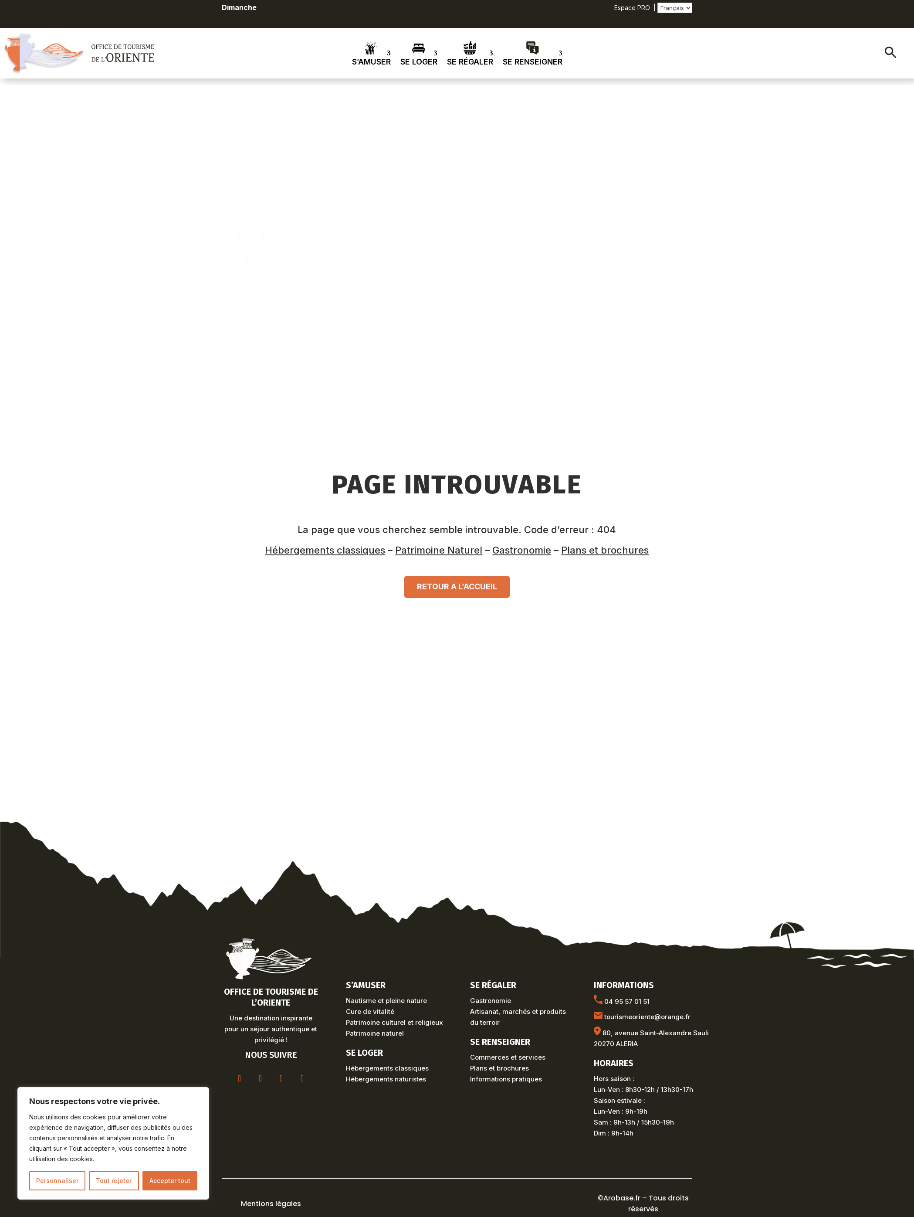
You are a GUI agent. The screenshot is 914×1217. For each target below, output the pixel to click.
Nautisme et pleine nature (386, 1000)
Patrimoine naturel (375, 1033)
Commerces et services (507, 1057)
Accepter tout (169, 1180)
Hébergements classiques (325, 550)
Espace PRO (632, 7)
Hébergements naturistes (386, 1079)
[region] (113, 1143)
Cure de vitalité (370, 1011)
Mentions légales (271, 1204)
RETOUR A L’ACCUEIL (457, 586)
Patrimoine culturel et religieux (394, 1022)
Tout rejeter (114, 1180)
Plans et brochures (605, 550)
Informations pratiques (506, 1079)
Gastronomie (521, 550)
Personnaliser (57, 1180)
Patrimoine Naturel (438, 550)
